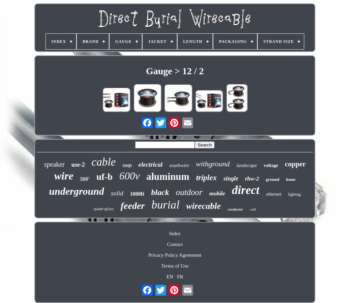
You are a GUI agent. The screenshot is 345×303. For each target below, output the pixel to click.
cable (104, 162)
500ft (126, 165)
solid (117, 193)
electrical (150, 164)
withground (213, 164)
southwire (179, 165)
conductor (235, 209)
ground (272, 179)
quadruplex (104, 209)
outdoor (189, 192)
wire (63, 176)
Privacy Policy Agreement (174, 255)
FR (180, 276)
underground (76, 191)
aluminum (168, 176)
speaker (54, 164)
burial (166, 204)
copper (295, 164)
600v (129, 176)
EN (169, 276)
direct (245, 190)
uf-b (104, 177)
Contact (175, 244)
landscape (247, 165)
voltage (271, 165)
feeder (133, 205)
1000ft (137, 194)
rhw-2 (252, 178)
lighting (294, 194)
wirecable (203, 206)
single (230, 178)
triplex (206, 177)
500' (85, 179)
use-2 (78, 164)
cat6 (253, 209)
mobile (217, 193)
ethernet (273, 194)
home (290, 179)
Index (175, 233)
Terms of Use (175, 266)
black (160, 192)
